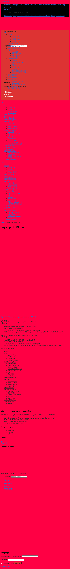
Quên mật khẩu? (6, 567)
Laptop (6, 353)
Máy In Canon (12, 383)
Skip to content (5, 1)
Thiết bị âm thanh (9, 398)
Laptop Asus (12, 355)
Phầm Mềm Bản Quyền (15, 369)
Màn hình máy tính (10, 377)
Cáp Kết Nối (11, 393)
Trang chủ (4, 222)
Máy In (6, 379)
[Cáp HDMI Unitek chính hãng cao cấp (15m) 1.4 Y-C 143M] (8, 314)
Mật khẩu (4, 560)
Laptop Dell (11, 357)
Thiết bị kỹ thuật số (10, 400)
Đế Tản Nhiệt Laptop (14, 395)
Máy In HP (11, 386)
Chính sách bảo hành (39, 5)
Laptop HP (11, 358)
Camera (6, 351)
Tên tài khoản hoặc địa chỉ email (11, 556)
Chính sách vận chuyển (11, 5)
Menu (6, 33)
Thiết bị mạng (8, 403)
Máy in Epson (12, 384)
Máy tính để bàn (9, 388)
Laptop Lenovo (13, 360)
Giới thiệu (11, 432)
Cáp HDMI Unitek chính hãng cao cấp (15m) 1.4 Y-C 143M (19, 317)
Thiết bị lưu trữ (9, 401)
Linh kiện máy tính (10, 362)
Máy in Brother (12, 381)
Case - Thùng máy (13, 365)
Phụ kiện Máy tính (10, 389)
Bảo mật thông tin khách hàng (55, 5)
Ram (9, 372)
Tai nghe (10, 396)
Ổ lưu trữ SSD (12, 367)
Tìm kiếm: (7, 46)
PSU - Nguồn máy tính (15, 370)
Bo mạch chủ (12, 364)
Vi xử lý (10, 376)
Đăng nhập (18, 563)
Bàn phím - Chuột (13, 391)
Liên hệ (10, 434)
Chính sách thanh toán (26, 5)
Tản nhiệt (11, 374)
